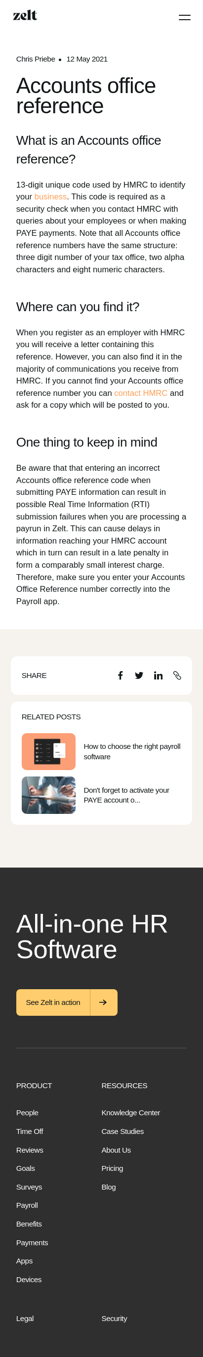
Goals (25, 1168)
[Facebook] (120, 675)
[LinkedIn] (158, 675)
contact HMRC (140, 393)
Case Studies (123, 1131)
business (51, 196)
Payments (32, 1242)
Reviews (29, 1150)
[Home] (25, 14)
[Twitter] (139, 675)
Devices (28, 1279)
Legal (25, 1318)
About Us (116, 1150)
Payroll (27, 1205)
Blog (109, 1187)
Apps (24, 1261)
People (27, 1112)
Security (114, 1318)
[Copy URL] (177, 675)
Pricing (112, 1168)
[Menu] (185, 17)
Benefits (29, 1224)
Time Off (29, 1131)
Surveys (29, 1187)
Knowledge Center (131, 1112)
